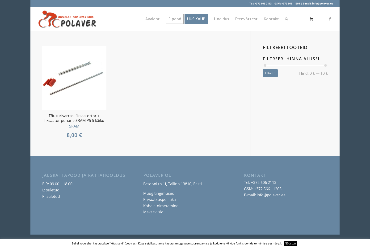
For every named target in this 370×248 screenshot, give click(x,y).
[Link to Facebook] (329, 18)
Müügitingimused (158, 193)
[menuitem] (152, 19)
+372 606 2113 (263, 3)
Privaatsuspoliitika (159, 199)
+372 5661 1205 (291, 3)
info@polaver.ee (322, 3)
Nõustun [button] (290, 243)
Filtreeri (270, 73)
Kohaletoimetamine (160, 205)
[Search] (286, 19)
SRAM (74, 126)
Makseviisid (153, 212)
